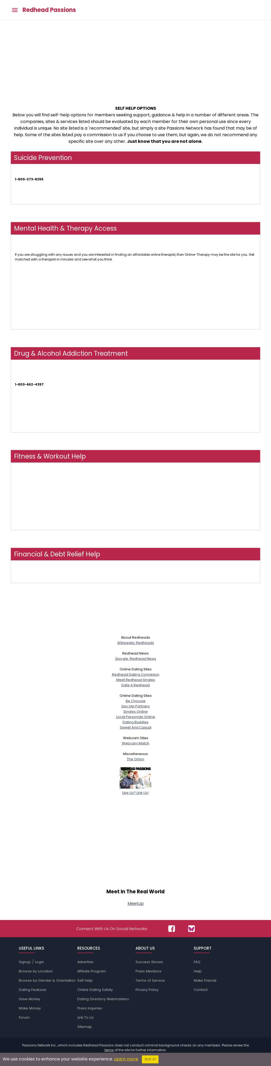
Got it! (150, 1059)
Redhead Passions (49, 10)
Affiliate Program (91, 971)
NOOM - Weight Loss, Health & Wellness (46, 505)
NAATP (20, 407)
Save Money (29, 998)
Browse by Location (36, 971)
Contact (200, 989)
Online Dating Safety (95, 989)
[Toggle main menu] (14, 10)
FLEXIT (19, 527)
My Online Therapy (29, 326)
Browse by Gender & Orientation (47, 980)
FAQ (197, 961)
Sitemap (84, 1026)
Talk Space (24, 304)
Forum (24, 1017)
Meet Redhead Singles (135, 679)
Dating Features (32, 989)
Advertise (85, 961)
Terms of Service (150, 980)
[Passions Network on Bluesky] (191, 928)
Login (39, 961)
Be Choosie (136, 700)
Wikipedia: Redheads (135, 642)
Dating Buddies (135, 722)
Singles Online (135, 711)
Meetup (136, 903)
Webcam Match (135, 743)
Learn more (126, 1059)
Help (198, 971)
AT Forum (22, 429)
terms (109, 1050)
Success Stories (149, 961)
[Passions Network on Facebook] (171, 928)
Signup (25, 961)
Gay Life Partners (135, 706)
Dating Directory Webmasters (103, 998)
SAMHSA (21, 379)
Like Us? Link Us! (135, 790)
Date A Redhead (135, 685)
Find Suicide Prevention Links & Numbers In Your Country (59, 201)
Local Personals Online (135, 716)
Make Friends (205, 980)
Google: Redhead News (135, 658)
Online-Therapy (27, 250)
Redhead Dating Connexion (135, 674)
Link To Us (85, 1017)
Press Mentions (148, 971)
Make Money (30, 1008)
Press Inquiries (89, 1008)
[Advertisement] (135, 60)
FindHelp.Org (25, 580)
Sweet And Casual (135, 727)
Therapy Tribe (26, 282)
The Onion (135, 759)
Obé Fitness (24, 482)
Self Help (85, 980)
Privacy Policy (147, 989)
